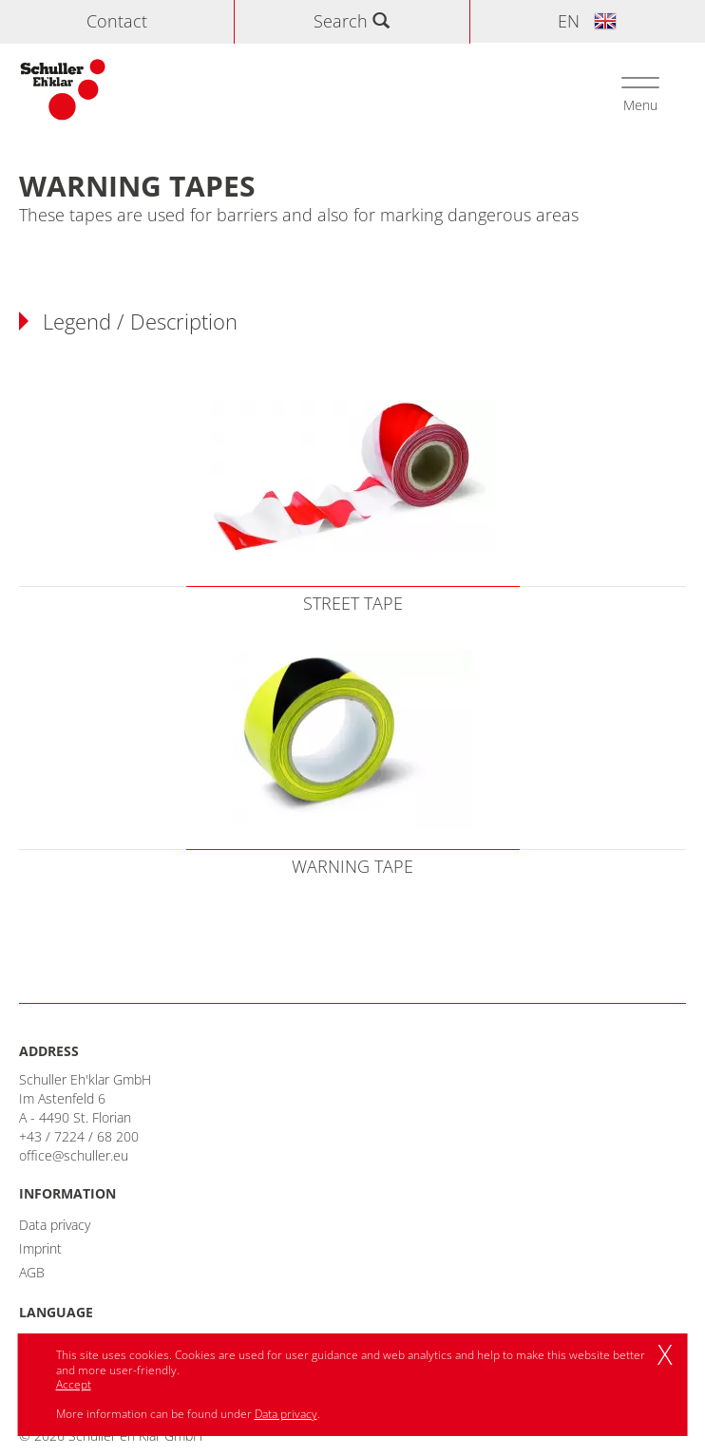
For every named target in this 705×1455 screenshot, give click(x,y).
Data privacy (54, 1225)
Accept (73, 1384)
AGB (32, 1272)
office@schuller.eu (73, 1155)
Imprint (40, 1248)
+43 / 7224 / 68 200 (79, 1136)
